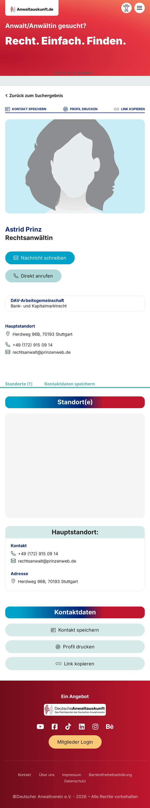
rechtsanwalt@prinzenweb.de (42, 352)
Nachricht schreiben (40, 258)
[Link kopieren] (75, 663)
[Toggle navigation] (139, 8)
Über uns (46, 774)
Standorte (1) (18, 384)
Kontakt (24, 774)
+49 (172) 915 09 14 (33, 344)
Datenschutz (75, 781)
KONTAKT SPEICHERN (25, 109)
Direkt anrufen (33, 276)
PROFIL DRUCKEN (80, 109)
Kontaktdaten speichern (69, 384)
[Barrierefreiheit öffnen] (126, 8)
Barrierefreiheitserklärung (110, 774)
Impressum (71, 774)
